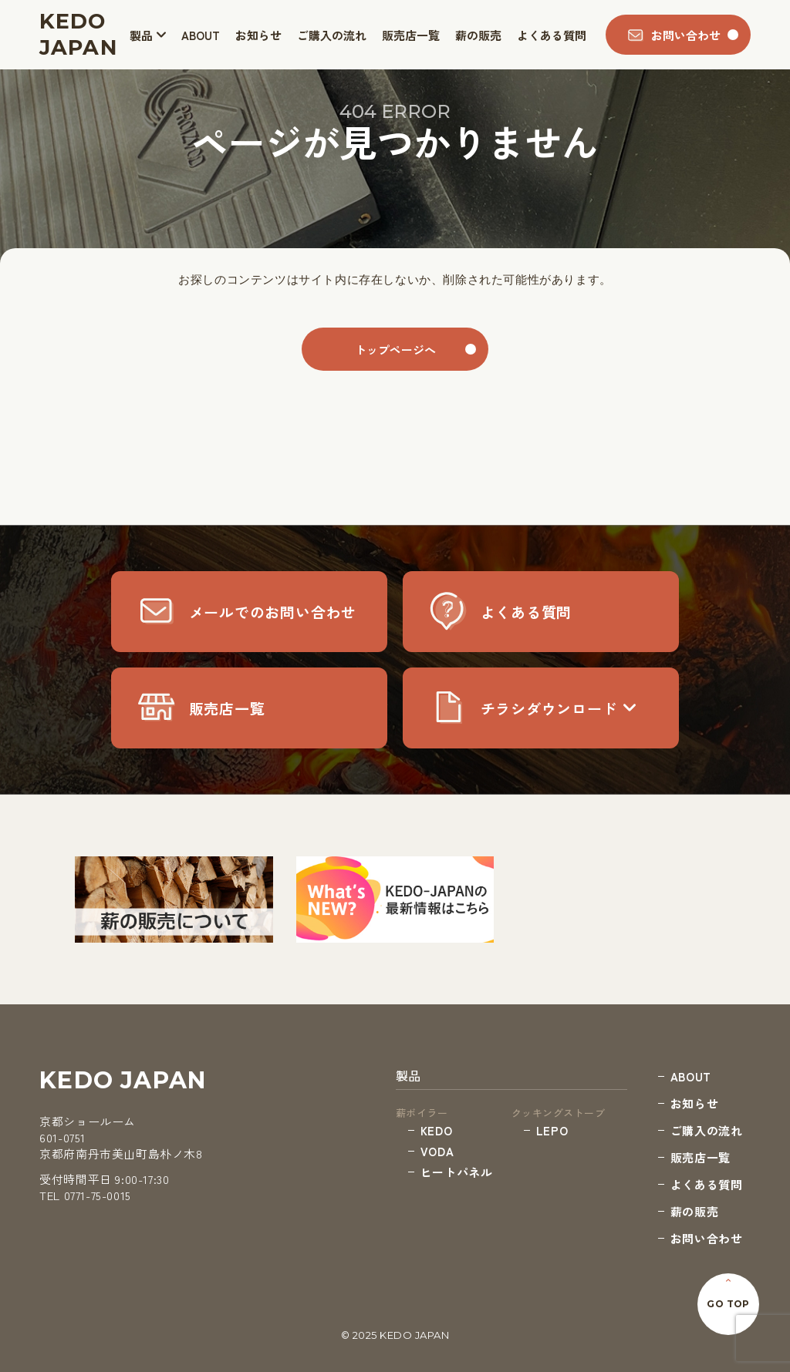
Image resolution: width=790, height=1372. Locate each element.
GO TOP (728, 1304)
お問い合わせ (706, 1238)
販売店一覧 (411, 35)
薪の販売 (478, 35)
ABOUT (200, 35)
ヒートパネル (456, 1172)
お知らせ (258, 35)
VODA (437, 1151)
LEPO (552, 1130)
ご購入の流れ (331, 35)
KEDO (436, 1130)
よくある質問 (551, 35)
